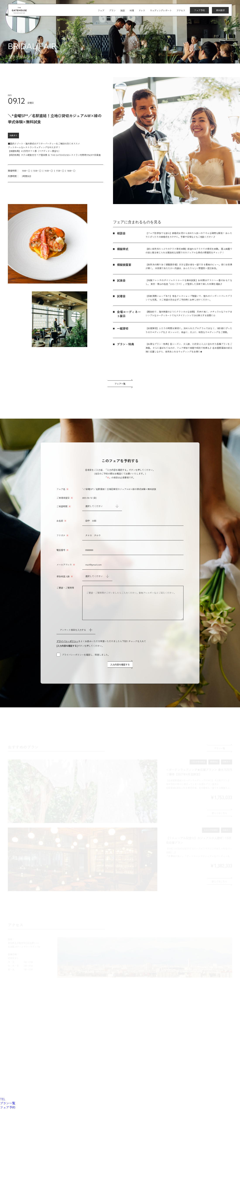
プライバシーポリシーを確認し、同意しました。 (86, 654)
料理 (132, 10)
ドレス (142, 10)
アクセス (181, 10)
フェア (101, 10)
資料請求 (220, 10)
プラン (112, 10)
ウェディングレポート (161, 10)
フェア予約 (199, 10)
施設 (122, 10)
